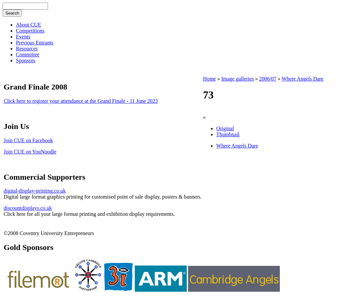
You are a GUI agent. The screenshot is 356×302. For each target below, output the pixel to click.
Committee (27, 54)
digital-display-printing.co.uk (35, 191)
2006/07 (267, 79)
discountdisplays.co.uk (28, 208)
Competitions (30, 30)
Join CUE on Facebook (28, 140)
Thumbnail (227, 134)
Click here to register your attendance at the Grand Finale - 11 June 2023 (81, 101)
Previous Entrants (34, 42)
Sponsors (25, 60)
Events (23, 36)
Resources (27, 48)
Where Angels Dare (303, 79)
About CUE (28, 25)
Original (225, 128)
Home (209, 79)
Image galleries (237, 79)
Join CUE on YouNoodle (30, 151)
